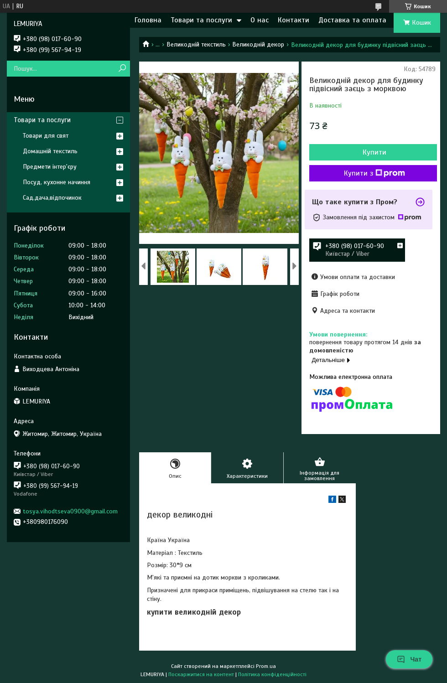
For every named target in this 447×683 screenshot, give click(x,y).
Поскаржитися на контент (201, 674)
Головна (148, 20)
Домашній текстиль (50, 151)
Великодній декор (258, 44)
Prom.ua (266, 666)
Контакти (293, 20)
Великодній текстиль (196, 44)
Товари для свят (45, 136)
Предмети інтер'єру (50, 167)
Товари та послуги (201, 20)
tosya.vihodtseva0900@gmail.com (70, 511)
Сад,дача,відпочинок (52, 198)
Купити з (374, 173)
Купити (374, 152)
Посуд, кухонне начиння (56, 182)
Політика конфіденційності (272, 674)
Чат (409, 659)
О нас (259, 20)
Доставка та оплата (352, 20)
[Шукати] (122, 69)
